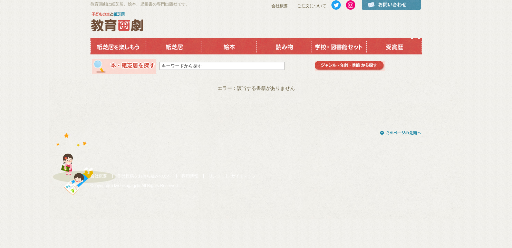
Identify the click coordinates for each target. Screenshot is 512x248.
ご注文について (311, 5)
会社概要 (279, 5)
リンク (215, 176)
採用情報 (190, 176)
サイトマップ (243, 176)
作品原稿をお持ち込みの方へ (144, 176)
